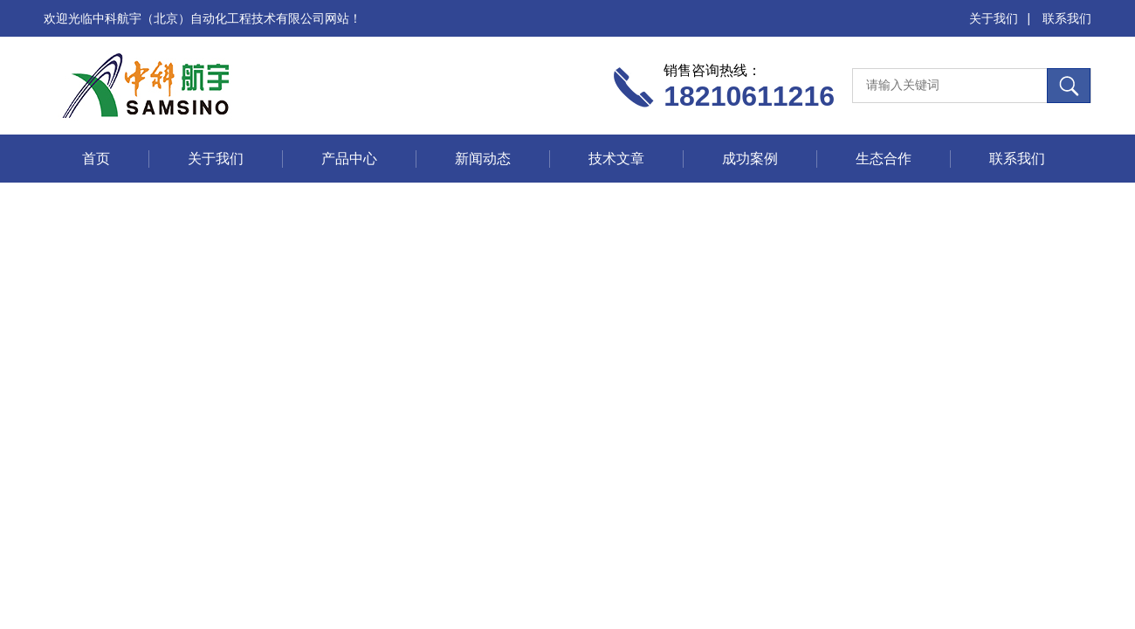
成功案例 (750, 158)
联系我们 (1066, 18)
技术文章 (616, 158)
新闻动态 (483, 158)
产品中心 (349, 158)
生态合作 (883, 158)
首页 (96, 158)
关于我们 (993, 18)
